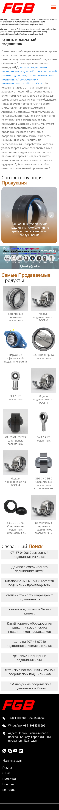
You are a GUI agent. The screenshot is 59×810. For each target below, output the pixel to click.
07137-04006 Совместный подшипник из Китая (29, 554)
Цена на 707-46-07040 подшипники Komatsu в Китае (30, 643)
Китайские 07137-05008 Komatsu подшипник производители (29, 583)
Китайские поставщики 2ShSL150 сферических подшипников (29, 672)
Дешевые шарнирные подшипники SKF (29, 658)
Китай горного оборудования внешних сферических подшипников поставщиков (29, 627)
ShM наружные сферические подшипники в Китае (29, 686)
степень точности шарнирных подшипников (29, 597)
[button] (51, 215)
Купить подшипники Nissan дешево (29, 611)
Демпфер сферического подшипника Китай (29, 569)
